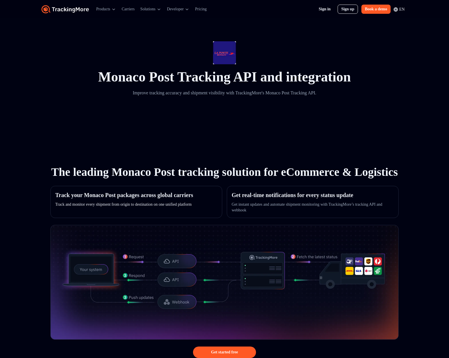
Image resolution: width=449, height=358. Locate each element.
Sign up (348, 9)
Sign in (325, 9)
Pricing (200, 9)
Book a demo (376, 9)
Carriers (128, 9)
